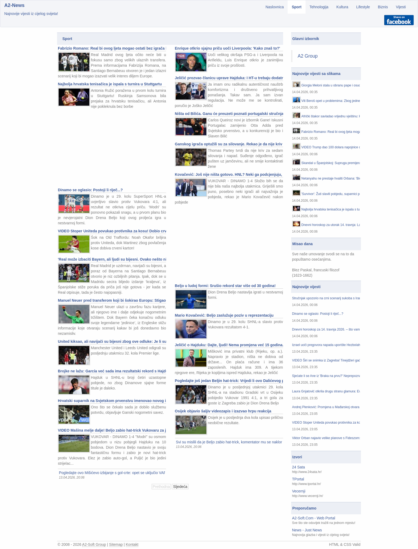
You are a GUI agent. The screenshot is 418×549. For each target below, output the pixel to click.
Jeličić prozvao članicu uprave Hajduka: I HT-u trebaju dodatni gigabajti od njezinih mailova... (229, 78)
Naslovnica (275, 7)
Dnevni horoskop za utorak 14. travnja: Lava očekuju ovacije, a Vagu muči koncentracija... (331, 225)
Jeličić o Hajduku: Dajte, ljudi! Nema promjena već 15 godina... (229, 345)
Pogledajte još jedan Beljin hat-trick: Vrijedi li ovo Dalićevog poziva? (229, 381)
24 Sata (298, 467)
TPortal (298, 479)
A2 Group (308, 56)
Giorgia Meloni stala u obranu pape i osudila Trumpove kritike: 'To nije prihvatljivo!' (331, 85)
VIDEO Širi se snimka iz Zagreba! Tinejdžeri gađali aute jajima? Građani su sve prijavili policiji (326, 360)
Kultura (342, 7)
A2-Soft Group (94, 544)
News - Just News (307, 530)
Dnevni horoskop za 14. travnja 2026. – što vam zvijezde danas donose (326, 329)
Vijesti (401, 7)
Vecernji (299, 491)
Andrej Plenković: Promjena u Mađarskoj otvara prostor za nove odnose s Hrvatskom (326, 407)
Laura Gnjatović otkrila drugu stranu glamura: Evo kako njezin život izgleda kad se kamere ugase (326, 391)
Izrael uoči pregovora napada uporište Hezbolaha (326, 345)
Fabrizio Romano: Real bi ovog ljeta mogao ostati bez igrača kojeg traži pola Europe (112, 48)
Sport (297, 7)
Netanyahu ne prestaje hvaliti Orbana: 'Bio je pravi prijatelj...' (331, 178)
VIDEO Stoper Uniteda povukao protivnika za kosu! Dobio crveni (112, 231)
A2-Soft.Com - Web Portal (313, 518)
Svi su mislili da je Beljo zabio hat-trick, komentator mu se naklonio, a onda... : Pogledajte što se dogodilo (229, 442)
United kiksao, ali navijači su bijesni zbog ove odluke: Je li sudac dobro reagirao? (112, 341)
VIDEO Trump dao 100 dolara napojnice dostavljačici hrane (331, 147)
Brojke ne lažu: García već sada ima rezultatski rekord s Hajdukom (112, 371)
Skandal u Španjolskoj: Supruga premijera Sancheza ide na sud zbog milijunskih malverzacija (331, 163)
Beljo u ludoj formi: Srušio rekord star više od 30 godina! (225, 286)
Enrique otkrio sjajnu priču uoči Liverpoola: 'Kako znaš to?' (227, 48)
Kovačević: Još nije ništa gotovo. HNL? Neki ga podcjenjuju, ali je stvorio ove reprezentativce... (229, 174)
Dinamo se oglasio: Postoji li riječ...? (90, 190)
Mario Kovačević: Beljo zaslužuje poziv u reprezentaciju (224, 315)
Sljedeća (180, 486)
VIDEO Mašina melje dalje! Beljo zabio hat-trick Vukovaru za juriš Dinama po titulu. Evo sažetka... (112, 430)
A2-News (14, 5)
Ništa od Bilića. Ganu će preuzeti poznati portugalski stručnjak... (229, 114)
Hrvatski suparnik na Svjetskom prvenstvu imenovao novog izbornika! (112, 401)
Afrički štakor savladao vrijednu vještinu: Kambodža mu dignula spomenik (331, 116)
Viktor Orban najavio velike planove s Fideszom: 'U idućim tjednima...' (326, 438)
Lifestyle (363, 7)
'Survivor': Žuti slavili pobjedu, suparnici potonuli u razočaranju (331, 194)
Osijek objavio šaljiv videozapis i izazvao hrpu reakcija (223, 411)
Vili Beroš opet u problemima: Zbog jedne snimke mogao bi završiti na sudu (331, 101)
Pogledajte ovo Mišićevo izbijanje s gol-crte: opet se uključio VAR (112, 473)
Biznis (383, 7)
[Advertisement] (111, 149)
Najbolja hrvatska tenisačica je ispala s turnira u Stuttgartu (110, 84)
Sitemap (116, 544)
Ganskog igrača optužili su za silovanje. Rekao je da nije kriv (228, 144)
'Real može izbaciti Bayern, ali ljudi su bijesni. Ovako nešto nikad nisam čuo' (112, 259)
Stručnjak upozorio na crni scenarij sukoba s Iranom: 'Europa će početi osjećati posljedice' (326, 298)
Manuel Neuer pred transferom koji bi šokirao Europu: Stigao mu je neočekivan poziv (112, 300)
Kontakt (132, 544)
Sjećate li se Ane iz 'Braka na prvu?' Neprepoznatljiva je (326, 376)
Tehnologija (319, 7)
